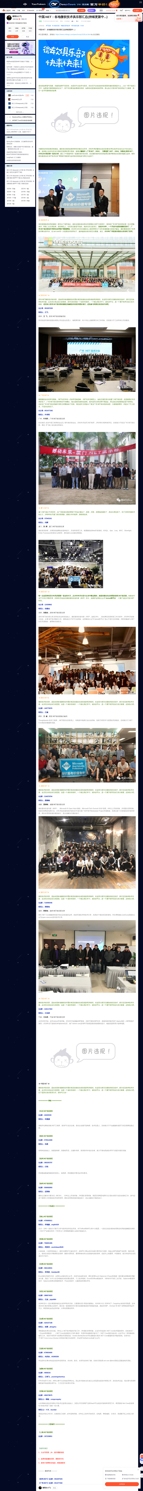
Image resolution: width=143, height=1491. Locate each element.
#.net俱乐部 (56, 50)
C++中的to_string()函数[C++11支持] (19, 98)
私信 (27, 61)
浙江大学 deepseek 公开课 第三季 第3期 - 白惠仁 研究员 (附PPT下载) (20, 196)
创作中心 (127, 35)
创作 (137, 35)
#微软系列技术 (65, 50)
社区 (23, 35)
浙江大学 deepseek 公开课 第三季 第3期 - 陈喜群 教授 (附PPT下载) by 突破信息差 (20, 201)
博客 (13, 35)
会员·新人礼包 (111, 35)
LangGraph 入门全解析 (14, 182)
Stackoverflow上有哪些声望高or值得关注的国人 (22, 142)
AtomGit (30, 35)
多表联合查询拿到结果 (14, 185)
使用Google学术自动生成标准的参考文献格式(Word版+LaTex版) (19, 103)
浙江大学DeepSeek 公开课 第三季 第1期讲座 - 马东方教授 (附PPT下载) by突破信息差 (20, 154)
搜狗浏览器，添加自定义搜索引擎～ (19, 109)
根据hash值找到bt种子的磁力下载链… (19, 87)
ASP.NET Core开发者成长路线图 (22, 145)
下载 (18, 35)
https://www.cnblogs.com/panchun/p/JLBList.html (73, 59)
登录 (101, 35)
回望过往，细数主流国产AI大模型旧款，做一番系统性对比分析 (20, 172)
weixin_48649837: (12, 156)
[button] (6, 72)
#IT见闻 (48, 50)
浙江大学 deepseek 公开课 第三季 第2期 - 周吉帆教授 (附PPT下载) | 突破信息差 (20, 207)
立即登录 (86, 52)
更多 (48, 35)
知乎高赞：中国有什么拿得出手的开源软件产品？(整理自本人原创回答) (20, 93)
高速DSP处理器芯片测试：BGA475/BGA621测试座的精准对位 (18, 178)
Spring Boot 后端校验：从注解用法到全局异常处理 (20, 167)
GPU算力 (40, 34)
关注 (54, 1488)
